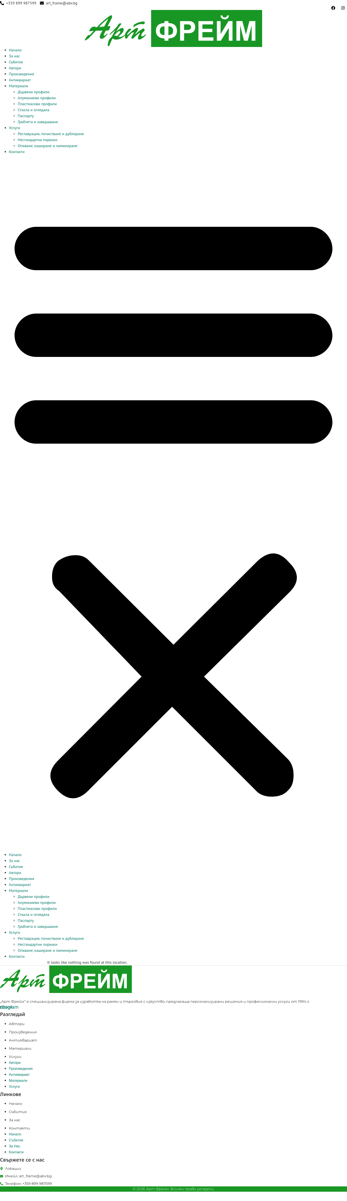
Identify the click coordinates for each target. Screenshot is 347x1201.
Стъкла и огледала (33, 109)
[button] (173, 503)
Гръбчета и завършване (38, 121)
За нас (14, 55)
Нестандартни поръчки (37, 139)
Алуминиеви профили (37, 97)
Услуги (14, 127)
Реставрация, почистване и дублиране (51, 133)
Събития (16, 61)
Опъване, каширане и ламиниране (47, 145)
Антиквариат (20, 79)
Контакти (17, 151)
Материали (18, 85)
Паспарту (26, 115)
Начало (15, 50)
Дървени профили (33, 91)
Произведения (21, 73)
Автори (15, 67)
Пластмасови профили (37, 103)
